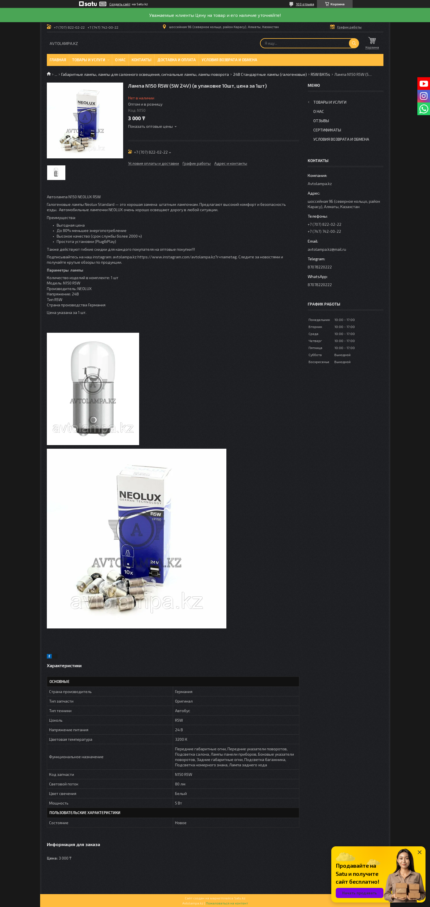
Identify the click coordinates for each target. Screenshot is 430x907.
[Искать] (354, 43)
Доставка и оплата (176, 60)
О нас (120, 60)
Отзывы (321, 120)
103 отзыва (305, 4)
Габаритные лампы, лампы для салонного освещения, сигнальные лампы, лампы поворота (145, 74)
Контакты (141, 60)
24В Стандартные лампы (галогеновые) (270, 74)
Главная (58, 60)
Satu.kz (239, 898)
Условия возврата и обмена (229, 60)
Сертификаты (327, 129)
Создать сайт (119, 4)
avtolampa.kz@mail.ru (327, 249)
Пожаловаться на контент (227, 903)
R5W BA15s (320, 74)
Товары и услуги (88, 60)
